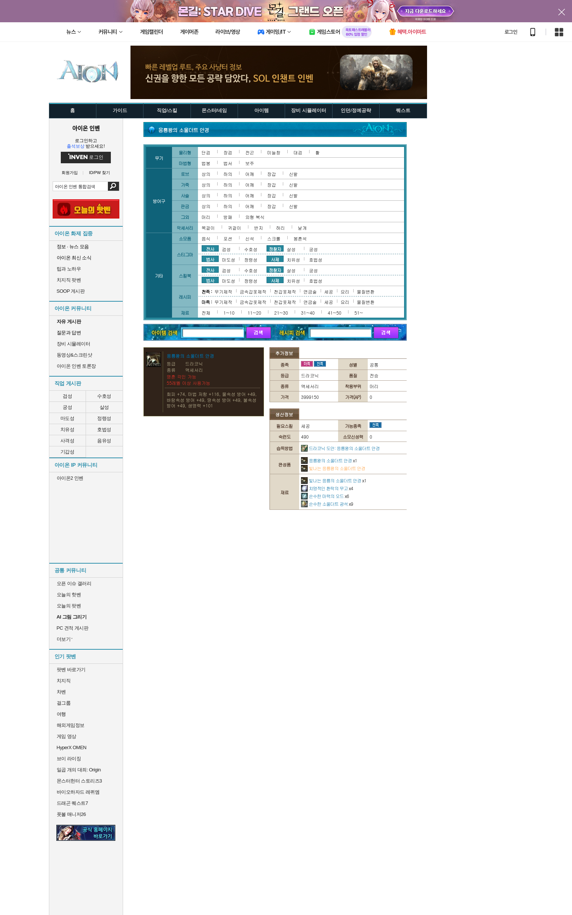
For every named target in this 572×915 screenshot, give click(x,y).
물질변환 (366, 291)
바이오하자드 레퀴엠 (78, 792)
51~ (358, 312)
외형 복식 (255, 217)
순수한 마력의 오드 (325, 496)
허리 (280, 227)
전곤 (249, 152)
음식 (206, 238)
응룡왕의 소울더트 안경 (329, 460)
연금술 (310, 291)
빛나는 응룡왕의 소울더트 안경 (333, 468)
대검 (298, 152)
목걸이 (208, 227)
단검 (206, 152)
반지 (258, 227)
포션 (228, 238)
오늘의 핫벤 (69, 594)
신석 (249, 238)
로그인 (511, 32)
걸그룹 (64, 703)
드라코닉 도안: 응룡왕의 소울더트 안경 (340, 448)
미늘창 (274, 152)
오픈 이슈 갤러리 (74, 583)
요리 (345, 291)
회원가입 (70, 173)
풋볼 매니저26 (71, 814)
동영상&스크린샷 (74, 354)
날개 (302, 227)
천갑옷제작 (285, 291)
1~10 (229, 312)
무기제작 (223, 291)
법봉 (206, 163)
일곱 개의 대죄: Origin (79, 769)
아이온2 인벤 (70, 478)
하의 (228, 174)
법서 (228, 163)
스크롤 (274, 238)
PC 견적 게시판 (73, 628)
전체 (206, 312)
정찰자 (275, 249)
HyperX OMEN (71, 747)
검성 (67, 396)
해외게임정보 (71, 725)
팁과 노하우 (69, 268)
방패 (228, 217)
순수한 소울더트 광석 (327, 504)
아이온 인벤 (86, 128)
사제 (275, 259)
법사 (210, 259)
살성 (104, 407)
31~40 (308, 312)
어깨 (249, 174)
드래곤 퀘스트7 (72, 803)
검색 (113, 186)
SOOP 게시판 (71, 291)
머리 (206, 217)
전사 (210, 249)
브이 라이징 (69, 758)
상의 (206, 174)
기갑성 (67, 452)
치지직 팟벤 (69, 280)
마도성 (67, 418)
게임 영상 (66, 736)
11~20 (254, 312)
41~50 (334, 312)
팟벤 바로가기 (71, 669)
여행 (61, 714)
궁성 (67, 407)
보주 (249, 163)
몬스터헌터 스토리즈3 (79, 780)
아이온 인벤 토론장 (76, 366)
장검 (228, 152)
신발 (293, 174)
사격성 (67, 440)
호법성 (104, 429)
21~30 (281, 312)
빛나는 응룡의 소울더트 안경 (333, 480)
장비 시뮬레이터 (73, 343)
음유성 (104, 440)
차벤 (61, 691)
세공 (328, 291)
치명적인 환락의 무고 (327, 488)
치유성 (67, 429)
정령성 (104, 418)
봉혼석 (300, 238)
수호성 (104, 396)
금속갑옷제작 (253, 291)
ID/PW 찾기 (99, 173)
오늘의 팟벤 (69, 605)
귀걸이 (234, 227)
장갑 (271, 174)
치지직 (64, 680)
